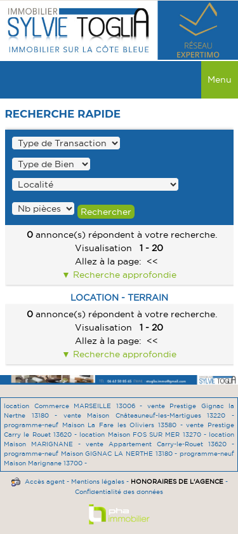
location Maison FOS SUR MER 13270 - (144, 434)
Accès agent (45, 481)
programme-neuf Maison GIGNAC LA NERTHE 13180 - (92, 453)
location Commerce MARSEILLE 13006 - (75, 406)
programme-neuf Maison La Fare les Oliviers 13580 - (95, 425)
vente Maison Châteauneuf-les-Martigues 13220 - (148, 415)
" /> (43, 209)
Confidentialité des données (119, 492)
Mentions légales (97, 481)
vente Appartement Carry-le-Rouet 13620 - (160, 444)
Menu (220, 79)
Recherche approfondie (123, 274)
